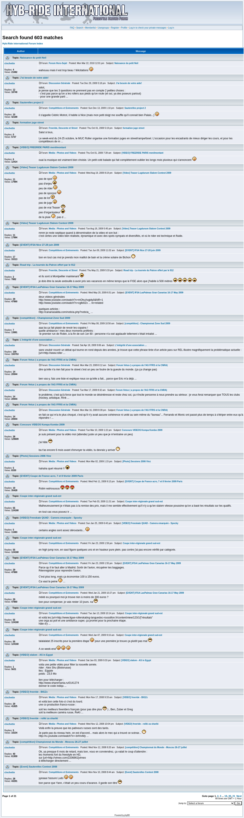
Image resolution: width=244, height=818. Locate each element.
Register (115, 28)
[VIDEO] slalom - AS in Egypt (36, 654)
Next (239, 796)
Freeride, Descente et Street (63, 128)
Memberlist (90, 28)
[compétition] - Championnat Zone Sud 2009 (45, 318)
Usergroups (103, 28)
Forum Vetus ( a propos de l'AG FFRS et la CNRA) (48, 359)
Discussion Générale (59, 83)
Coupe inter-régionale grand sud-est (40, 496)
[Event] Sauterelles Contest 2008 (38, 766)
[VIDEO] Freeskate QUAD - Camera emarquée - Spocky (51, 517)
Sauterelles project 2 (31, 102)
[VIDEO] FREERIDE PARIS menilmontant (43, 147)
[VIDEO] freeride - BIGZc (34, 691)
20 (229, 796)
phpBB (126, 815)
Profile (124, 28)
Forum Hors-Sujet (58, 63)
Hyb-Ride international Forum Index (22, 43)
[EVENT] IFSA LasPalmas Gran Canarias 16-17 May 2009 (52, 287)
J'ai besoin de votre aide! (34, 77)
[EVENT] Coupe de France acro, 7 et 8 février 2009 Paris (51, 476)
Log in (171, 28)
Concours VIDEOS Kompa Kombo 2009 (42, 424)
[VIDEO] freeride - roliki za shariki (39, 718)
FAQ (72, 28)
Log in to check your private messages (147, 28)
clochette (9, 63)
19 (225, 796)
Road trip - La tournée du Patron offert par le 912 (47, 265)
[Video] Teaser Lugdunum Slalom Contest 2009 (46, 167)
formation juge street (32, 122)
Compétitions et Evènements (63, 108)
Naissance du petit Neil (33, 57)
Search (79, 28)
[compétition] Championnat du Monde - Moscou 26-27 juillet (54, 742)
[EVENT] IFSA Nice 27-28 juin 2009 (39, 245)
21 (233, 796)
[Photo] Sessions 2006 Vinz (35, 456)
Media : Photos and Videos (62, 153)
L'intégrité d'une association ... (37, 339)
